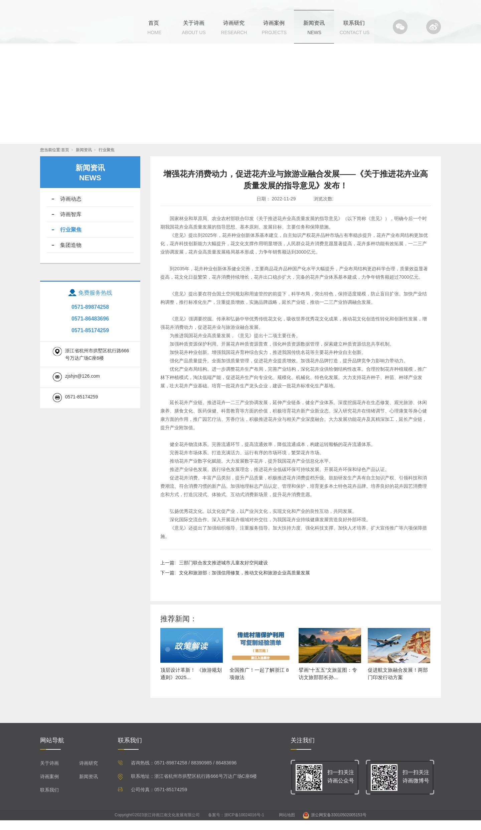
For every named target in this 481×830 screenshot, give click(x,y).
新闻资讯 (314, 23)
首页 (153, 23)
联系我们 (354, 23)
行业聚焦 (107, 159)
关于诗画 (193, 23)
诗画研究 (234, 23)
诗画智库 (71, 224)
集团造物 (71, 255)
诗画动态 (71, 208)
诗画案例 (274, 23)
